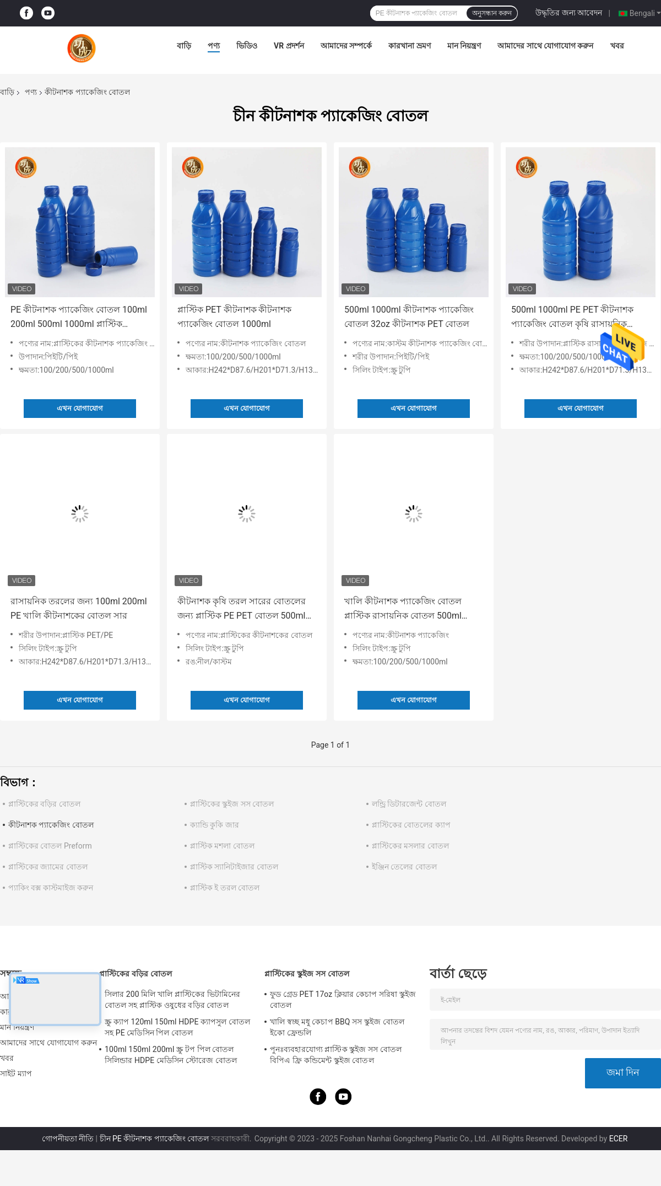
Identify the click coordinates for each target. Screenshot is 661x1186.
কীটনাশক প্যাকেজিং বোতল (51, 824)
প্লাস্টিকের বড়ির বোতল (44, 803)
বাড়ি (184, 45)
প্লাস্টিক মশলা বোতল (222, 845)
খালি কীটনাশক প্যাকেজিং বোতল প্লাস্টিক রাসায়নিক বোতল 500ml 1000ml (403, 609)
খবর (617, 45)
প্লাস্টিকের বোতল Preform (50, 845)
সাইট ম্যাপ (16, 1073)
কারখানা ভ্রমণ (409, 45)
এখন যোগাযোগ (80, 408)
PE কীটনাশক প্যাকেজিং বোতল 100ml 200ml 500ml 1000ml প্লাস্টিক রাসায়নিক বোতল (78, 317)
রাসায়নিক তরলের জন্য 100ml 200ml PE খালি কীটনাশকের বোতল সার (78, 608)
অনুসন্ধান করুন (492, 13)
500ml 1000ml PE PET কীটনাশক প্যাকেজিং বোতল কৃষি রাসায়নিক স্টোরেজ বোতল (572, 317)
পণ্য (214, 45)
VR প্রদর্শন (289, 45)
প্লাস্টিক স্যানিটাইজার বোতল (234, 866)
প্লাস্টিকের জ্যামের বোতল (48, 866)
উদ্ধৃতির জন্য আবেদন (568, 12)
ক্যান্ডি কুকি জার (214, 824)
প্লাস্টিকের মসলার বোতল (410, 845)
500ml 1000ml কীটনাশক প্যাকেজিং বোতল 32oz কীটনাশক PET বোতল (409, 316)
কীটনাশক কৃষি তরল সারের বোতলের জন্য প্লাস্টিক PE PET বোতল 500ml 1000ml (241, 609)
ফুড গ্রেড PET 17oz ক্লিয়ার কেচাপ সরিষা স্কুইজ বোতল (343, 1000)
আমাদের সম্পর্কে (346, 45)
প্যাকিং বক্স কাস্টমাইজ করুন (50, 887)
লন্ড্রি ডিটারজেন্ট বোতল (409, 803)
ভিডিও (246, 45)
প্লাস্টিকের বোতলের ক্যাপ (411, 824)
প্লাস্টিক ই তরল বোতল (224, 887)
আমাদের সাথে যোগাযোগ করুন (545, 45)
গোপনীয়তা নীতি (68, 1138)
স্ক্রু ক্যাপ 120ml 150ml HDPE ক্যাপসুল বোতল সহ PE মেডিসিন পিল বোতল (177, 1027)
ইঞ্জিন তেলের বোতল (404, 866)
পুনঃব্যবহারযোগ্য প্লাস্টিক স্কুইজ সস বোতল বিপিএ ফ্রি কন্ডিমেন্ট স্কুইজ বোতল (336, 1055)
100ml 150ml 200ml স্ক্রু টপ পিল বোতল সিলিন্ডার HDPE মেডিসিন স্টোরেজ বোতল (171, 1055)
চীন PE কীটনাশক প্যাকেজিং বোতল (154, 1138)
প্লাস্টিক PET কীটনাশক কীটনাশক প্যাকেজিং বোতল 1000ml (234, 316)
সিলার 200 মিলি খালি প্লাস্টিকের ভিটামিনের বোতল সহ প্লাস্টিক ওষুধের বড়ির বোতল (172, 1000)
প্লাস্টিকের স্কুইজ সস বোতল (232, 803)
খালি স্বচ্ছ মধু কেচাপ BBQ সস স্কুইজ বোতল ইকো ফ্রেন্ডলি (337, 1027)
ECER (618, 1138)
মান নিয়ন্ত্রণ (464, 45)
